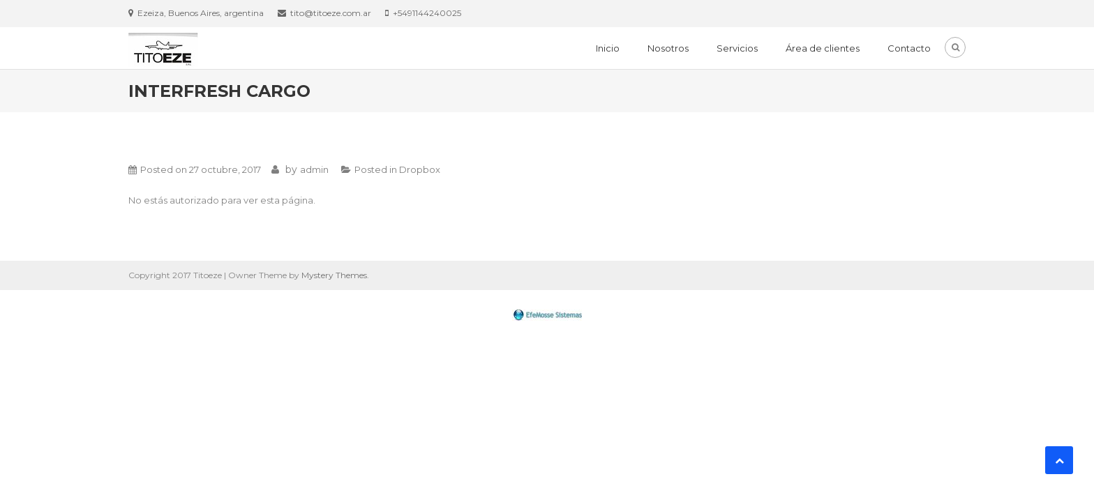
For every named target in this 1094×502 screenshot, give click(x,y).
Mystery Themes (334, 275)
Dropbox (419, 169)
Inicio (608, 48)
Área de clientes (823, 48)
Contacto (909, 48)
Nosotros (668, 48)
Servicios (737, 48)
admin (314, 169)
